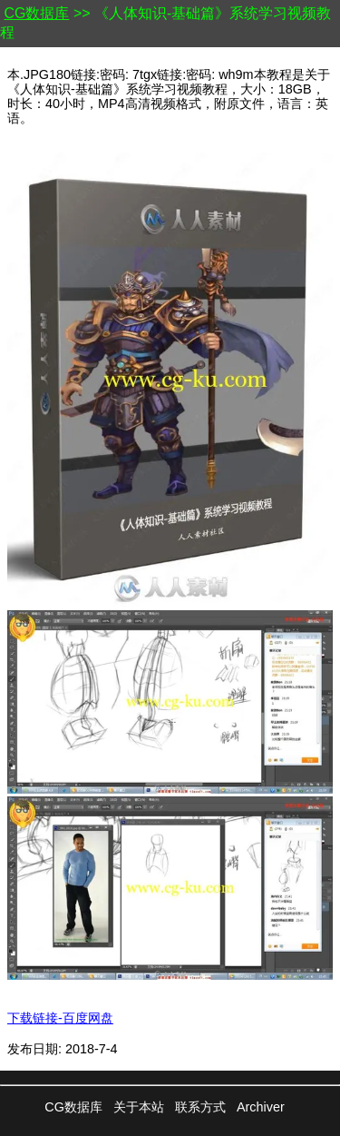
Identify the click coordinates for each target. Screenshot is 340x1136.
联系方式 (200, 1107)
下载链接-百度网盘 (60, 1018)
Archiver (261, 1107)
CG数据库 (36, 13)
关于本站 (138, 1107)
